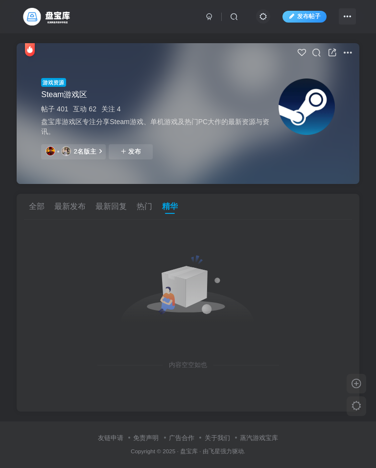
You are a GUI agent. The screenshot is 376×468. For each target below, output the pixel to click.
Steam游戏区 (64, 94)
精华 (170, 206)
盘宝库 (189, 451)
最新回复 (111, 206)
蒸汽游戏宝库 (259, 438)
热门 (144, 206)
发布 (130, 151)
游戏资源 (53, 82)
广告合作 (181, 438)
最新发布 (70, 206)
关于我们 (217, 438)
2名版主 (74, 151)
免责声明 (146, 438)
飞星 (214, 451)
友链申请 (110, 438)
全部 (37, 206)
